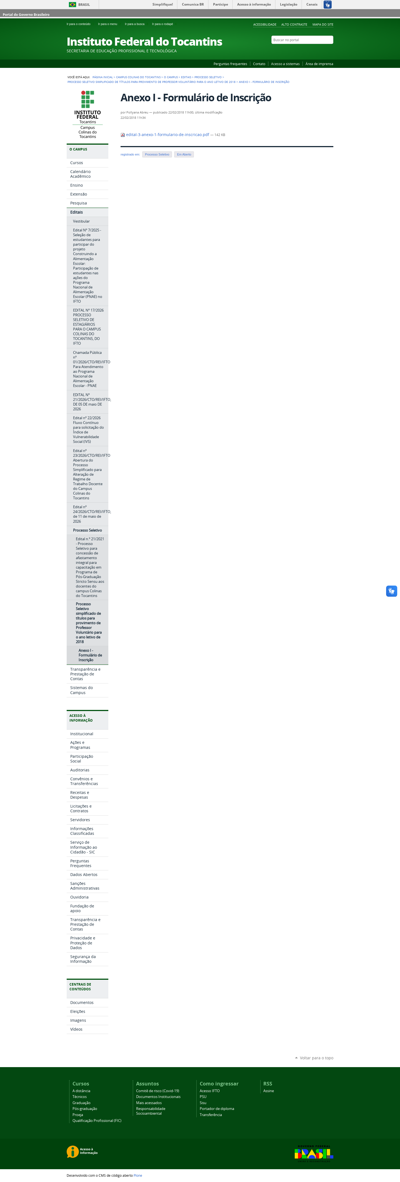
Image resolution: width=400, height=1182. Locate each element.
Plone (138, 1175)
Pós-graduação (84, 1108)
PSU (203, 1096)
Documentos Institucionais (158, 1096)
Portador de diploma (217, 1108)
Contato (259, 63)
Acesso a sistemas (285, 63)
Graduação (81, 1102)
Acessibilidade (264, 24)
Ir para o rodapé (165, 24)
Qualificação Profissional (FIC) (96, 1120)
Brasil (84, 4)
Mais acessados (149, 1102)
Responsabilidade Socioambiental (150, 1111)
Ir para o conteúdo (81, 24)
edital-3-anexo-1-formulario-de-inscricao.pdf (165, 134)
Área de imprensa (319, 63)
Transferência (211, 1114)
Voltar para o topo (316, 1057)
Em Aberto (184, 154)
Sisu (203, 1102)
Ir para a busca (137, 24)
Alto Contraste (294, 24)
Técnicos (79, 1096)
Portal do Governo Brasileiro (26, 14)
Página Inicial (102, 77)
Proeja (77, 1114)
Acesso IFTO (210, 1091)
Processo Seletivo (208, 77)
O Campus (171, 77)
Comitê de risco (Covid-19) (157, 1091)
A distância (81, 1091)
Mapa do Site (322, 24)
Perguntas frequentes (230, 63)
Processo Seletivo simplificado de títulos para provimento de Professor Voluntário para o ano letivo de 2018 (152, 82)
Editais (186, 77)
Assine (268, 1091)
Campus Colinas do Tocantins (138, 77)
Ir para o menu (110, 24)
